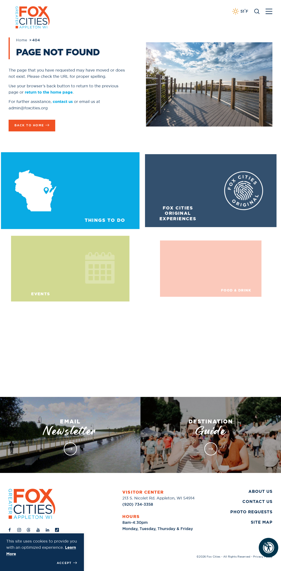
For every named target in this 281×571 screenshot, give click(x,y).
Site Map (261, 522)
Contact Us (257, 501)
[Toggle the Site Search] (257, 11)
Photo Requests (251, 512)
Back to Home (31, 125)
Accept (67, 563)
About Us (260, 491)
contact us (63, 101)
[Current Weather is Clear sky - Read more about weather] (240, 11)
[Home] (32, 504)
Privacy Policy (262, 556)
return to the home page (49, 92)
